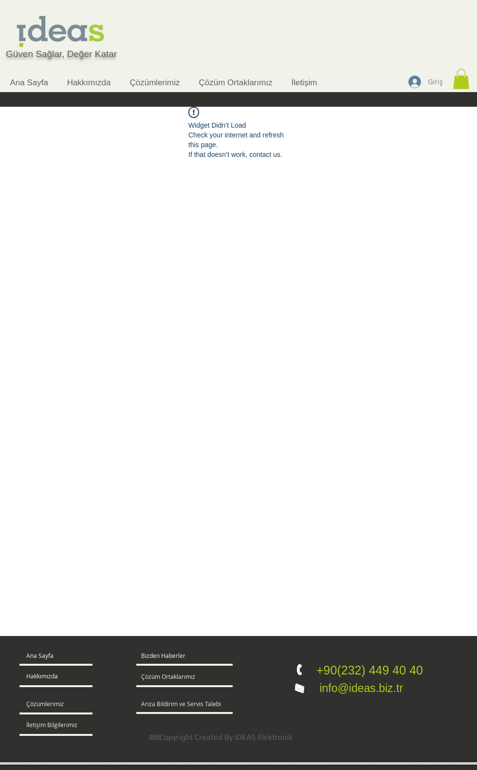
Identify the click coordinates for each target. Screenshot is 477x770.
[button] (461, 79)
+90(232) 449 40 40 (369, 670)
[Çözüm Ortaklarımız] (170, 677)
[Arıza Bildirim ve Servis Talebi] (197, 704)
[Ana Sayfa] (63, 656)
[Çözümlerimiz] (54, 704)
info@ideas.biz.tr (359, 688)
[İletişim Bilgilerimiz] (54, 725)
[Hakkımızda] (63, 676)
